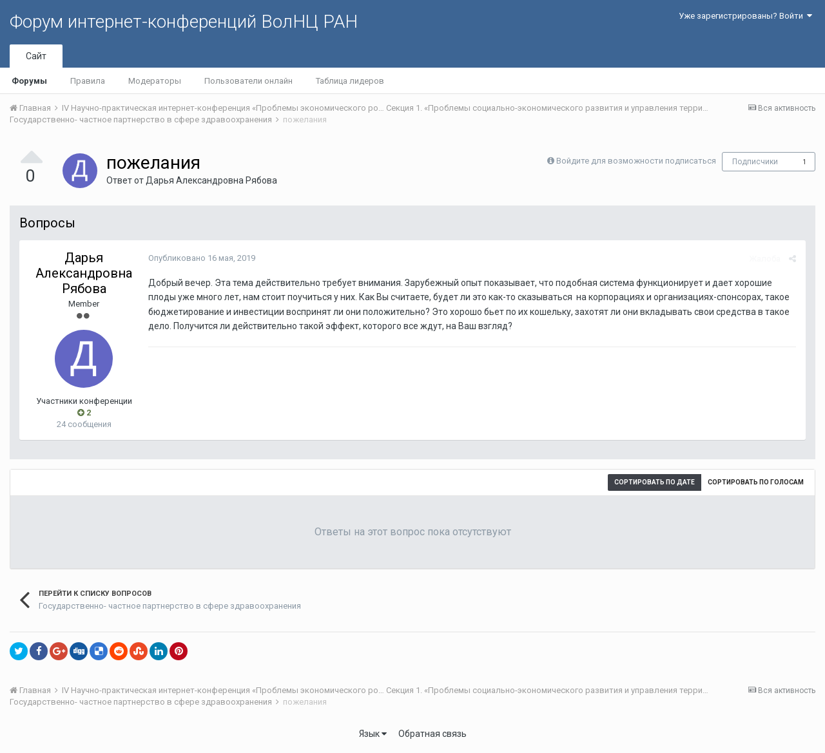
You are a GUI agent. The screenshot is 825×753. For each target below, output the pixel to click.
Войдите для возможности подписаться (636, 161)
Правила (87, 81)
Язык (373, 734)
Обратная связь (432, 734)
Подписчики (755, 161)
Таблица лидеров (350, 81)
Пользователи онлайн (248, 81)
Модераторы (154, 81)
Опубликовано (201, 258)
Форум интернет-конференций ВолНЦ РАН (184, 21)
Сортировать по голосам (756, 482)
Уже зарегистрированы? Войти (745, 16)
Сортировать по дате (654, 482)
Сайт (36, 56)
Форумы (29, 81)
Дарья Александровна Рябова (211, 180)
